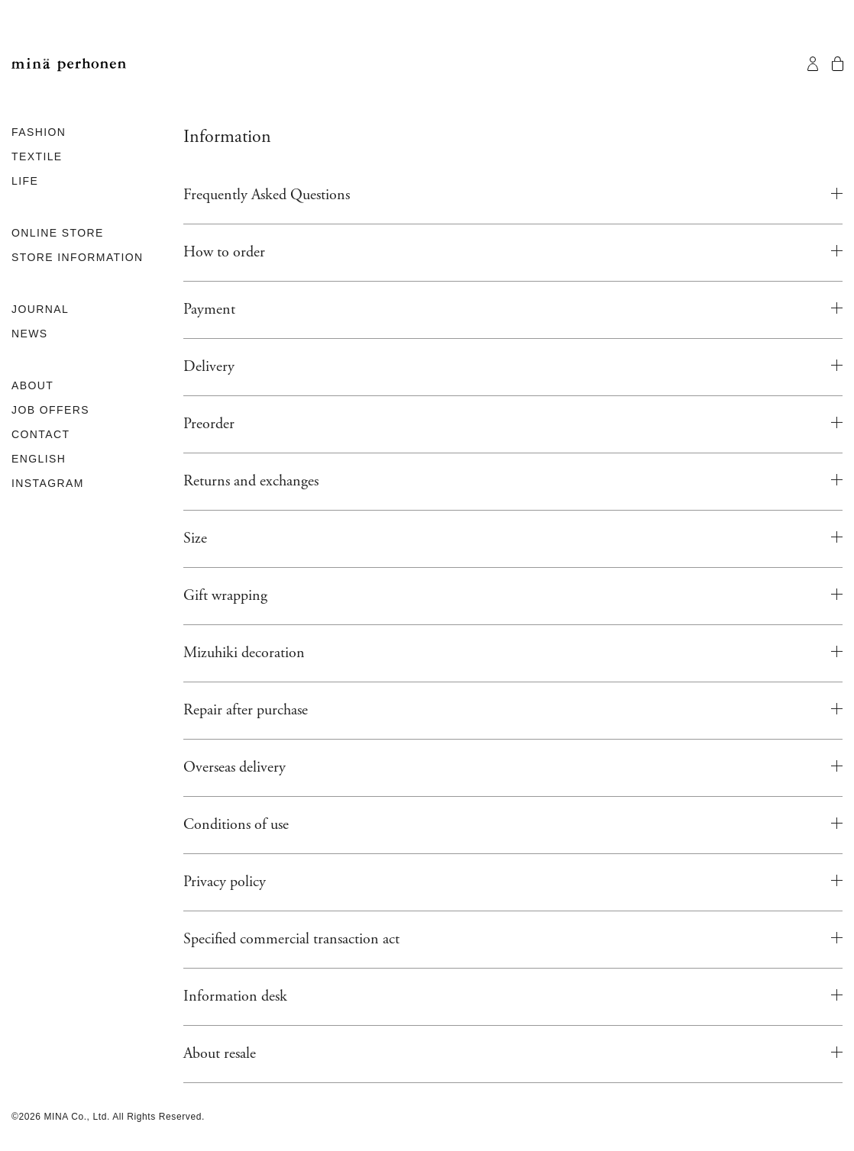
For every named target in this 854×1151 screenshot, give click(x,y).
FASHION (38, 132)
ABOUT (32, 385)
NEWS (29, 333)
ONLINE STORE (57, 233)
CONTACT (40, 434)
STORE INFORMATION (77, 257)
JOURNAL (40, 309)
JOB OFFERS (50, 410)
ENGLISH (38, 459)
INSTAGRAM (47, 483)
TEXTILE (37, 156)
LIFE (24, 181)
